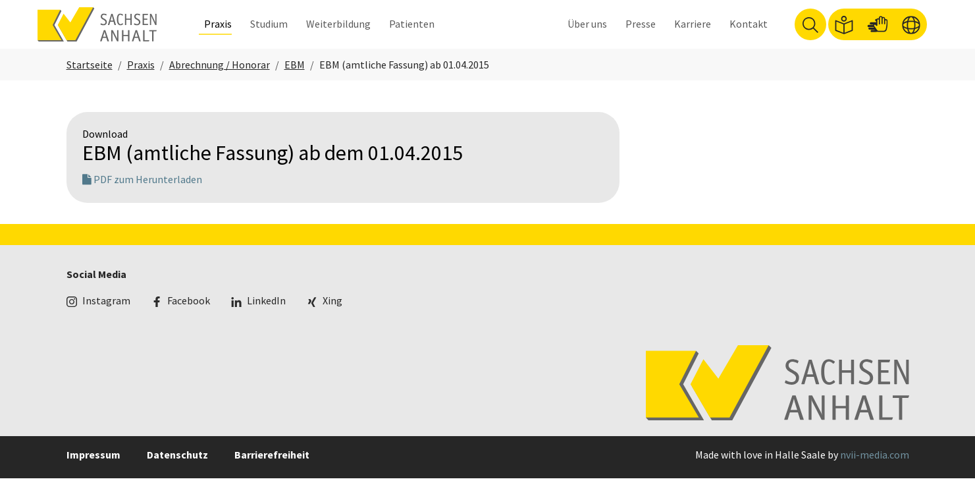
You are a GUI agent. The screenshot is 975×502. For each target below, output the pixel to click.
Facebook (188, 324)
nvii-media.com (874, 478)
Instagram (106, 324)
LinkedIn (266, 324)
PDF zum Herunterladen (142, 202)
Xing (332, 324)
